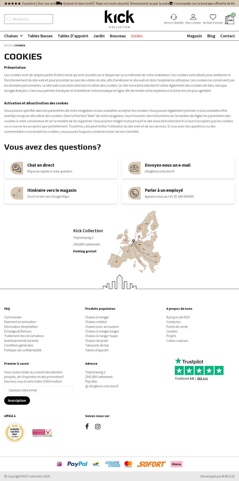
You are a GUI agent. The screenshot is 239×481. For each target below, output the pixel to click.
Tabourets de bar (97, 345)
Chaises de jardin (96, 340)
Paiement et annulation (20, 322)
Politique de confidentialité (23, 350)
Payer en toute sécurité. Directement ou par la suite (132, 3)
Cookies (171, 331)
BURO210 (228, 476)
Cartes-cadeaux (177, 340)
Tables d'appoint (96, 350)
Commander (13, 317)
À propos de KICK (178, 317)
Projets (171, 336)
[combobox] (31, 19)
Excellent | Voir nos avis (39, 3)
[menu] (119, 35)
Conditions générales (18, 345)
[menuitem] (13, 35)
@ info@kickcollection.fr (102, 386)
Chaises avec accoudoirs (102, 326)
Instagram (98, 426)
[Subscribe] (17, 400)
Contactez (173, 322)
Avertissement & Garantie (21, 340)
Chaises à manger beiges (102, 331)
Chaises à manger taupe (101, 336)
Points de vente (177, 326)
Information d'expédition (21, 326)
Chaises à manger (97, 317)
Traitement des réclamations (24, 336)
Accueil (8, 45)
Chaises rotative (96, 322)
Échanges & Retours (17, 331)
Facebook (87, 426)
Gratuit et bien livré (77, 3)
